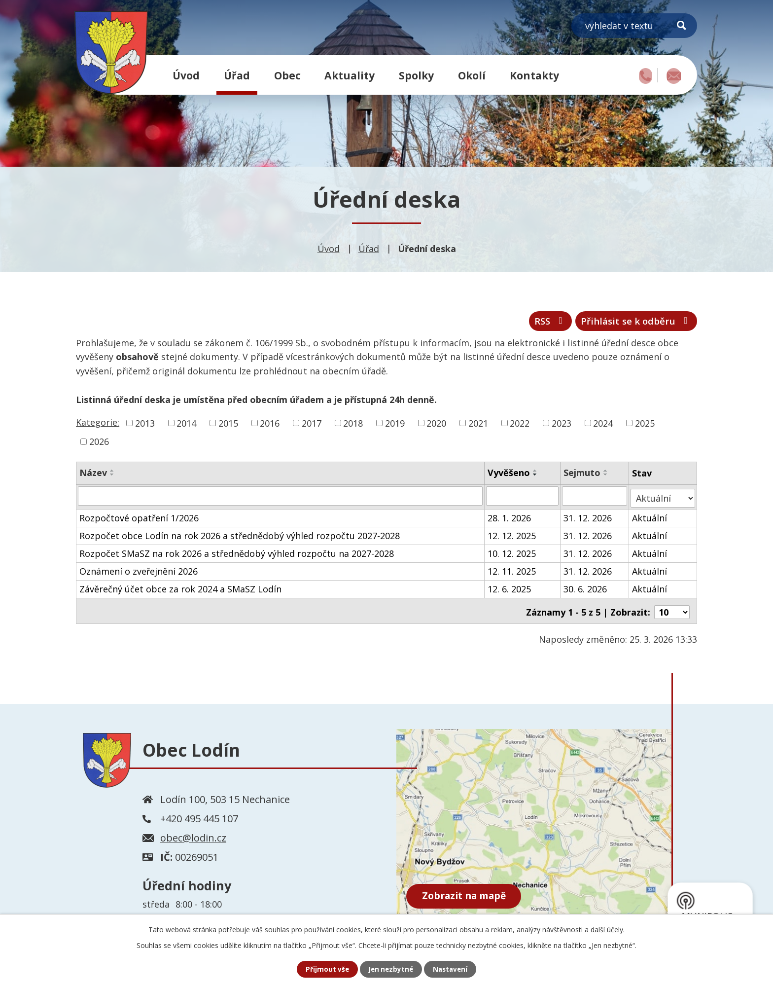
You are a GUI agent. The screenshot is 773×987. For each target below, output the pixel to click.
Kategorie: (97, 425)
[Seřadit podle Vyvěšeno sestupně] (535, 478)
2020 (436, 426)
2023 (561, 426)
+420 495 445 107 (199, 816)
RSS (534, 323)
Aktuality (349, 75)
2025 (645, 426)
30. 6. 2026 (585, 589)
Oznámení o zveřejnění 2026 (138, 572)
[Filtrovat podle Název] (280, 498)
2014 (186, 426)
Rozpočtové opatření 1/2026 (139, 518)
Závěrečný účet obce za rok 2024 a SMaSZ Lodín (180, 589)
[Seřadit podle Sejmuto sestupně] (606, 478)
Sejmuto (582, 476)
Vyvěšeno (509, 476)
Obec (287, 75)
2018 (353, 426)
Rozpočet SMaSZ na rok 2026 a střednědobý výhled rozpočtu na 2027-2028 (236, 554)
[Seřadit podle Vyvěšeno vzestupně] (535, 474)
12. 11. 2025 (512, 572)
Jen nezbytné (390, 969)
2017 (311, 426)
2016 (270, 426)
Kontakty (534, 75)
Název (93, 476)
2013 (145, 426)
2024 (603, 426)
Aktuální (650, 518)
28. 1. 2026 (509, 518)
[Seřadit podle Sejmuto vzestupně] (606, 474)
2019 (395, 426)
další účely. (608, 929)
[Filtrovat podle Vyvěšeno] (523, 498)
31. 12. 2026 (588, 518)
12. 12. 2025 (512, 536)
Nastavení (452, 969)
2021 (478, 426)
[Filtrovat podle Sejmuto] (595, 498)
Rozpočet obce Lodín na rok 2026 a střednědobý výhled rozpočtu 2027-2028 (239, 536)
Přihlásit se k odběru (629, 323)
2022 (519, 426)
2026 (99, 445)
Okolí (472, 75)
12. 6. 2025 (509, 589)
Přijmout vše (325, 969)
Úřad (237, 75)
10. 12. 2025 (512, 554)
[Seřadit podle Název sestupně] (112, 478)
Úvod (186, 75)
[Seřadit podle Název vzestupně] (112, 474)
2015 (228, 426)
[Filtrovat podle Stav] (663, 498)
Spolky (416, 75)
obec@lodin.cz (193, 835)
